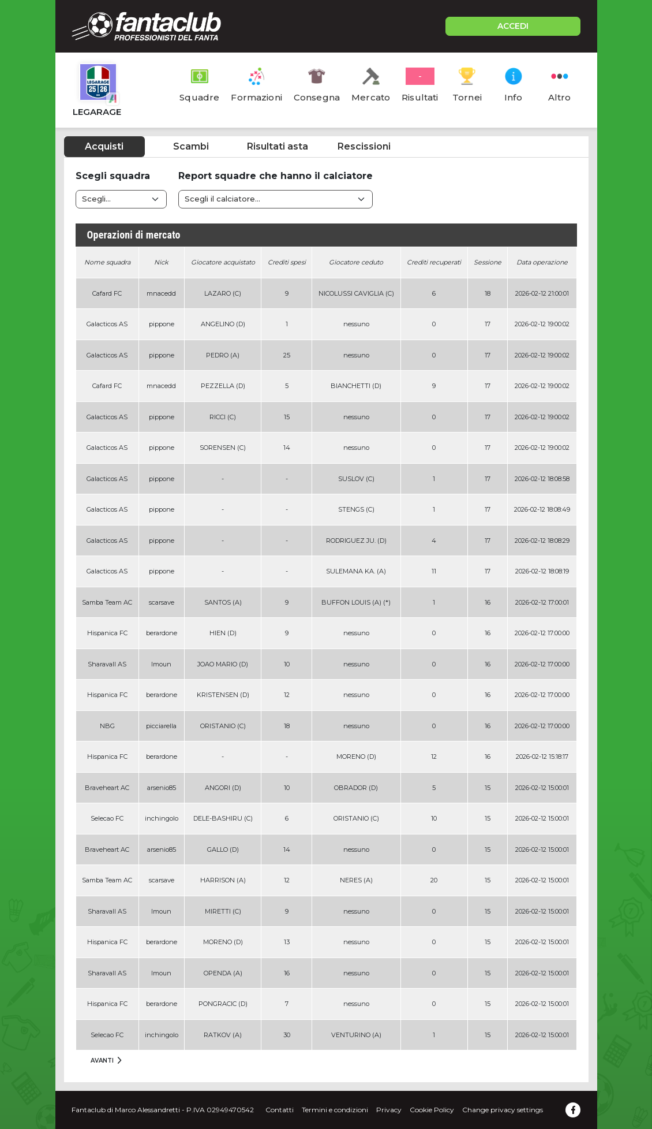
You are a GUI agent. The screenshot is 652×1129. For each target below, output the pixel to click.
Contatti (279, 1109)
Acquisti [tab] (104, 146)
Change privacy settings (502, 1109)
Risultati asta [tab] (277, 146)
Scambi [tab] (191, 146)
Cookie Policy (432, 1109)
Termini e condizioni (335, 1109)
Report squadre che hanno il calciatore (275, 175)
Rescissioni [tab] (364, 146)
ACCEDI (513, 26)
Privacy (389, 1109)
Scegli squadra (113, 175)
